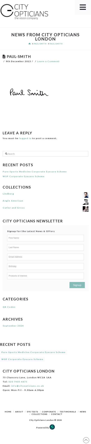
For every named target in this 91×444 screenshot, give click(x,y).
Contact (56, 414)
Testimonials (68, 412)
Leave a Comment (48, 61)
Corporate (49, 412)
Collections (39, 414)
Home (8, 412)
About (19, 412)
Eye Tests (32, 412)
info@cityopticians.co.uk (27, 386)
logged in (25, 138)
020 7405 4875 (17, 381)
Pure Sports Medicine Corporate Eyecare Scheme (35, 171)
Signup (77, 285)
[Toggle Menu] (83, 7)
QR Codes (9, 307)
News (83, 412)
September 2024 (13, 325)
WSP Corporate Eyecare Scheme (24, 176)
